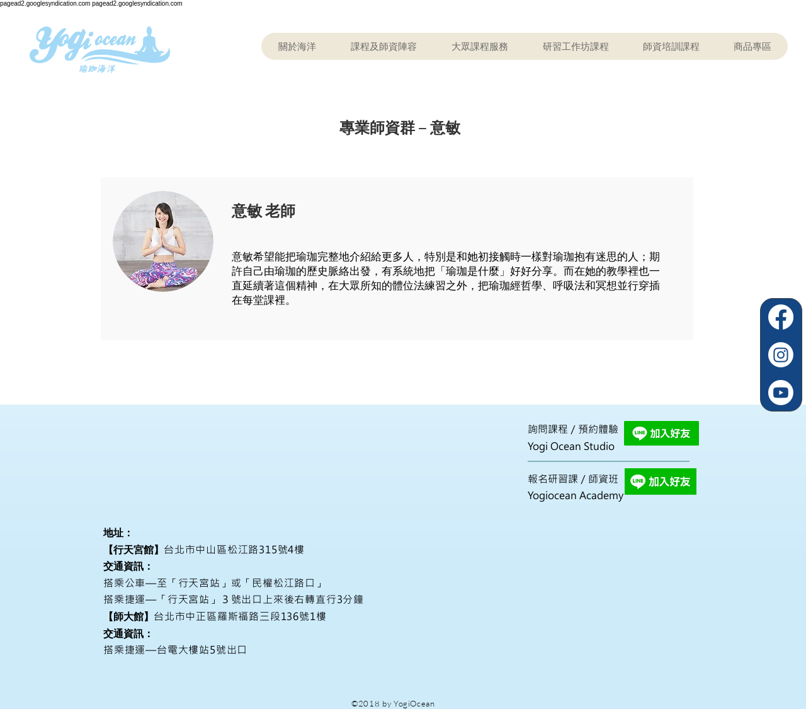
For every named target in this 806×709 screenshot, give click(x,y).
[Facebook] (780, 317)
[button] (383, 46)
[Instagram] (780, 354)
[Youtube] (780, 392)
